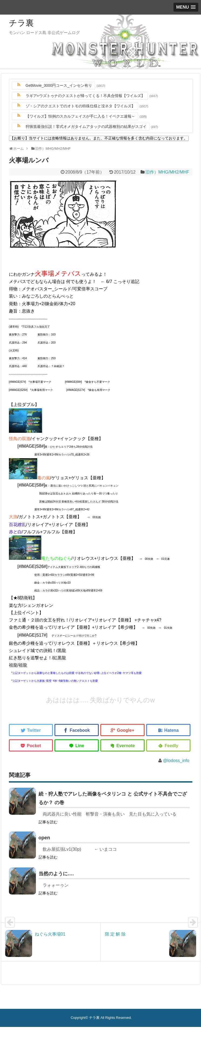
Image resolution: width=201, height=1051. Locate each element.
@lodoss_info (176, 760)
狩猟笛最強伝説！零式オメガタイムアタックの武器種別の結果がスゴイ (86, 126)
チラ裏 (21, 22)
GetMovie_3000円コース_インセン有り (59, 85)
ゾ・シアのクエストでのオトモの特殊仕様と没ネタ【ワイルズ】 (80, 106)
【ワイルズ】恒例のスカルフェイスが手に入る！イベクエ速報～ (80, 116)
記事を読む (48, 822)
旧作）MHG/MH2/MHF (167, 172)
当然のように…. (56, 873)
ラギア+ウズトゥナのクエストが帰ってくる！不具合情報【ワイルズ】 (85, 96)
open (44, 837)
